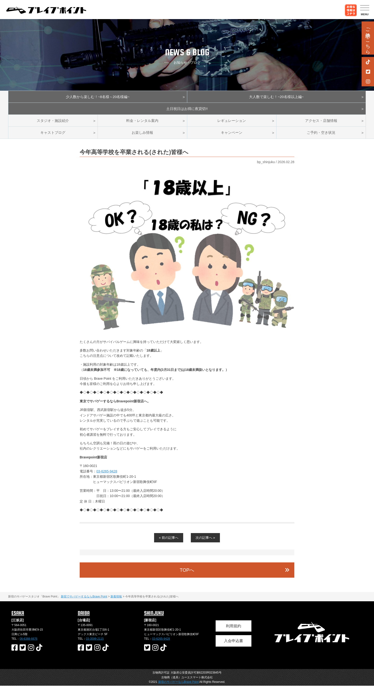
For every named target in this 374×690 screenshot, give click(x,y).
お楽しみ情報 (142, 136)
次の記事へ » (205, 542)
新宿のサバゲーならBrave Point (178, 686)
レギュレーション (231, 123)
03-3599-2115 (95, 643)
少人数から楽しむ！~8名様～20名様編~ (98, 97)
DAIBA (84, 617)
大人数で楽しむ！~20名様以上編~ (276, 97)
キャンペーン (231, 136)
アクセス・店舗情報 (321, 123)
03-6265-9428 (106, 475)
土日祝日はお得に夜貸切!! (187, 110)
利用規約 (233, 630)
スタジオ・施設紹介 (53, 123)
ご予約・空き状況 (321, 136)
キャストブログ (53, 136)
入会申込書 (233, 645)
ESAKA (17, 617)
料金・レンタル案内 (142, 123)
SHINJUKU (154, 617)
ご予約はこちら (367, 38)
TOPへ (187, 574)
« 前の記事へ (168, 542)
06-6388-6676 (28, 643)
